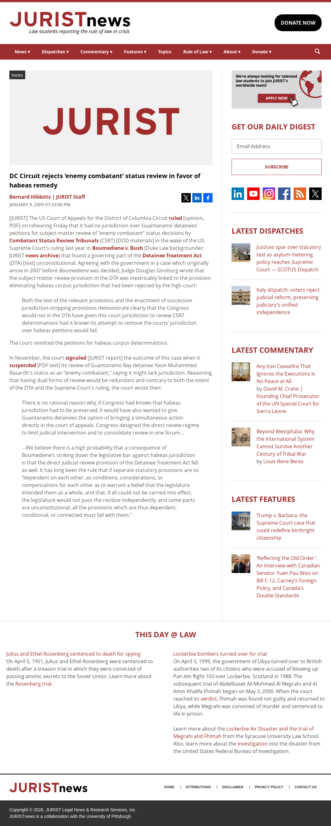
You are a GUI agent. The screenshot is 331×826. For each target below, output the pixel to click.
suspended (22, 365)
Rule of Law (197, 52)
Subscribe (277, 167)
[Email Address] (277, 146)
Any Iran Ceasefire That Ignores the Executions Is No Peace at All (286, 374)
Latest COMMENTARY (272, 350)
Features (135, 52)
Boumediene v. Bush (117, 248)
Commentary (96, 52)
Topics (164, 52)
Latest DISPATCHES (267, 231)
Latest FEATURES (263, 499)
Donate (261, 52)
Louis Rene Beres (283, 461)
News (22, 52)
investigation (252, 743)
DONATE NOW (298, 22)
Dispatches (55, 52)
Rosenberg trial (33, 683)
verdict (209, 698)
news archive (42, 255)
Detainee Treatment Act (172, 255)
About (231, 52)
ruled (175, 218)
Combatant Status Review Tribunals (54, 240)
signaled (75, 357)
